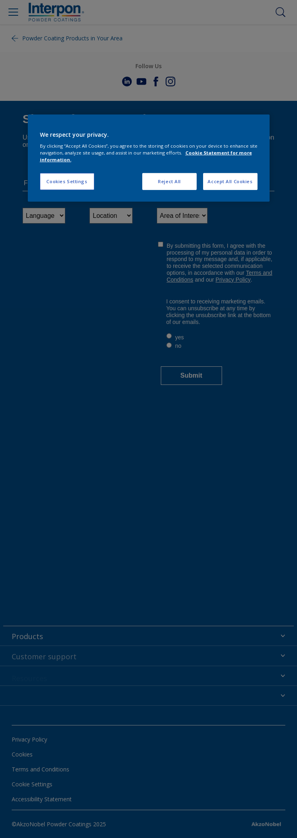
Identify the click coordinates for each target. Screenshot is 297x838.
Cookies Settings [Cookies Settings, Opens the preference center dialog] (66, 181)
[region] (149, 158)
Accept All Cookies (230, 181)
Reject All (169, 181)
